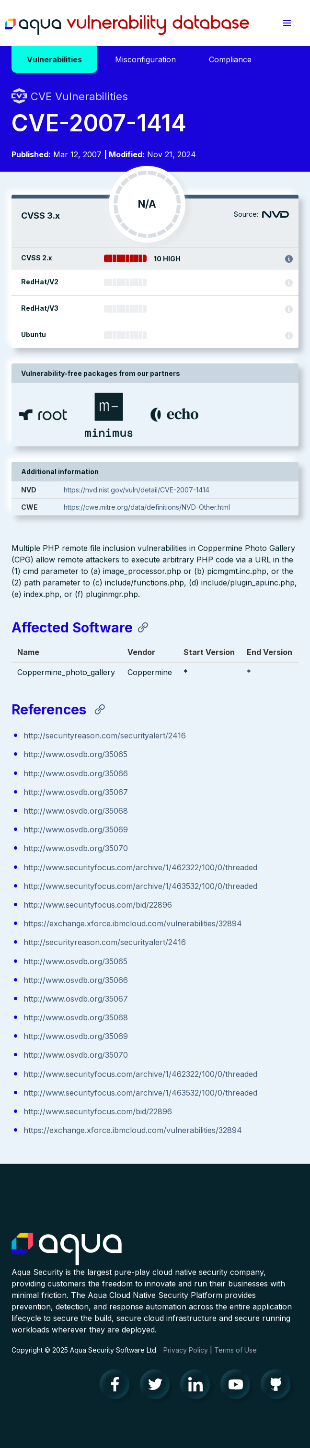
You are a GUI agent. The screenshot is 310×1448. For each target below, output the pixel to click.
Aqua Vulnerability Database (127, 25)
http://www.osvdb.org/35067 (75, 792)
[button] (287, 23)
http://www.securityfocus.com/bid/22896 (97, 905)
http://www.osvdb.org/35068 (75, 811)
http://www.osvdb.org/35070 (75, 848)
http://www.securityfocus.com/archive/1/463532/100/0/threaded (140, 886)
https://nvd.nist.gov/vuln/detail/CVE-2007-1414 (136, 490)
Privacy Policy (185, 1350)
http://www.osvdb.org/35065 (75, 754)
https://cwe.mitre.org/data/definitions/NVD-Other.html (147, 507)
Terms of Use (235, 1350)
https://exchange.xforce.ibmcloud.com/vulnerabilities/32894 (132, 923)
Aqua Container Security (66, 1249)
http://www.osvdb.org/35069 (75, 829)
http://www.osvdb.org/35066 (75, 773)
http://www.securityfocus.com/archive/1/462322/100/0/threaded (140, 867)
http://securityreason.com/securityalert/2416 (104, 735)
